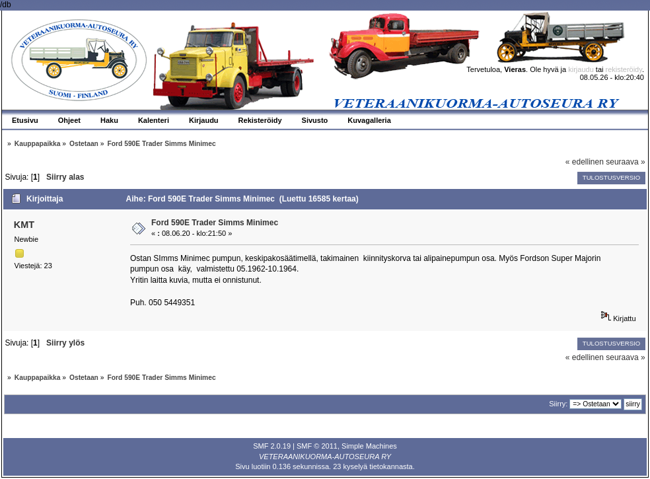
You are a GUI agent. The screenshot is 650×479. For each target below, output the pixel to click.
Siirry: (558, 404)
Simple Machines (369, 446)
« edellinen (584, 161)
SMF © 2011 (317, 446)
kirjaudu (581, 69)
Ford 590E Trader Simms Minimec (214, 222)
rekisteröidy (624, 69)
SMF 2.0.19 (272, 446)
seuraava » (625, 161)
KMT (24, 224)
